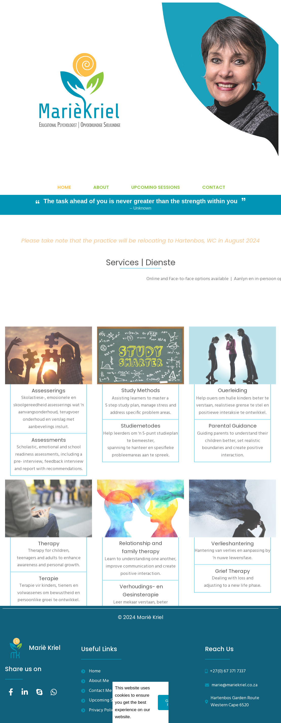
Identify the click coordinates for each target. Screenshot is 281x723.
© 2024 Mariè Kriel (140, 617)
